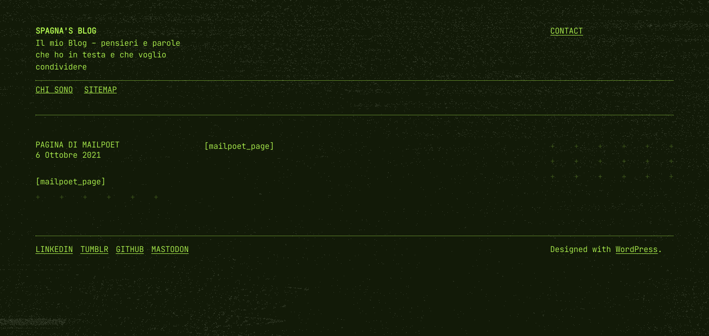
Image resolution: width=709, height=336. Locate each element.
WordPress (637, 249)
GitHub (130, 249)
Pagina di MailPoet (77, 144)
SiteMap (100, 89)
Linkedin (54, 249)
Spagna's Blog (65, 31)
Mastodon (170, 249)
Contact (566, 31)
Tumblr (94, 249)
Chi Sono (54, 89)
